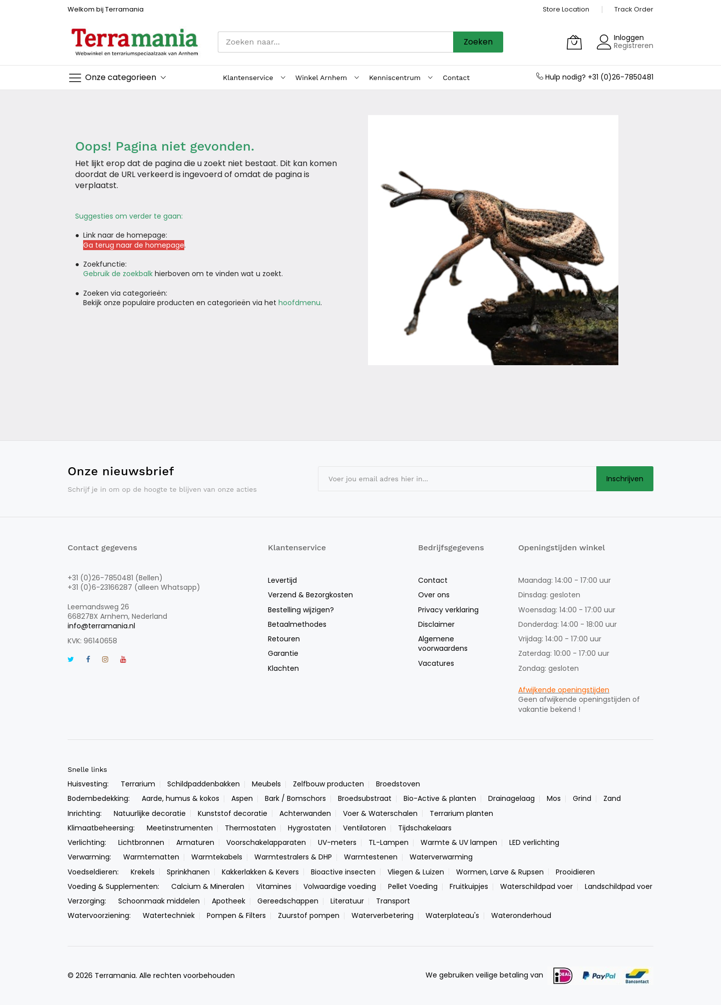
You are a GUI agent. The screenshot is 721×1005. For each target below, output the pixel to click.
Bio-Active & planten (440, 798)
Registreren (633, 46)
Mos (554, 798)
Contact (433, 580)
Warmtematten (151, 857)
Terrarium (138, 784)
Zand (612, 798)
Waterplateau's (452, 915)
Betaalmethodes (297, 624)
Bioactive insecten (343, 872)
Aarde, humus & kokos (180, 798)
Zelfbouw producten (328, 784)
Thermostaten (250, 828)
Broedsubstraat (365, 798)
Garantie (283, 653)
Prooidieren (575, 872)
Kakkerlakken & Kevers (260, 872)
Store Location (566, 9)
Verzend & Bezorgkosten (310, 595)
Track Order (633, 9)
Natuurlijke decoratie (150, 813)
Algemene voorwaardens (443, 643)
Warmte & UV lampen (459, 842)
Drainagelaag (511, 798)
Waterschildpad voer (536, 886)
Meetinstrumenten (180, 828)
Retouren (284, 639)
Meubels (266, 784)
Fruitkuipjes (469, 886)
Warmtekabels (216, 857)
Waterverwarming (441, 857)
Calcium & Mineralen (207, 886)
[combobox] (335, 42)
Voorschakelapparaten (266, 842)
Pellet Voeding (413, 886)
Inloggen (629, 38)
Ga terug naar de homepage (133, 245)
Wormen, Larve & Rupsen (500, 872)
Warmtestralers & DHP (293, 857)
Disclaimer (436, 624)
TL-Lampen (389, 842)
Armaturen (195, 842)
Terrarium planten (461, 813)
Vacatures (436, 663)
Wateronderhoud (521, 915)
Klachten (283, 668)
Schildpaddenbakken (203, 784)
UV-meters (337, 842)
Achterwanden (305, 813)
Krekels (143, 872)
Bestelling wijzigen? (301, 610)
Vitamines (273, 886)
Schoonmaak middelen (159, 901)
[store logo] (135, 42)
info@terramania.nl (101, 626)
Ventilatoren (364, 828)
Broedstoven (398, 784)
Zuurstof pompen (308, 915)
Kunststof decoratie (232, 813)
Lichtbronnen (141, 842)
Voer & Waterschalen (380, 813)
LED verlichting (534, 842)
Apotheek (228, 901)
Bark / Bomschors (295, 798)
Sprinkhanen (188, 872)
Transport (393, 901)
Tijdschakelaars (425, 828)
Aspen (242, 798)
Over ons (434, 595)
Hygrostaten (309, 828)
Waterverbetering (382, 915)
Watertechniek (169, 915)
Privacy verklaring (448, 610)
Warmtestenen (371, 857)
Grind (582, 798)
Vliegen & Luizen (416, 872)
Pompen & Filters (236, 915)
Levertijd (282, 580)
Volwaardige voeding (339, 886)
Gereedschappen (287, 901)
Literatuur (347, 901)
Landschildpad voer (618, 886)
